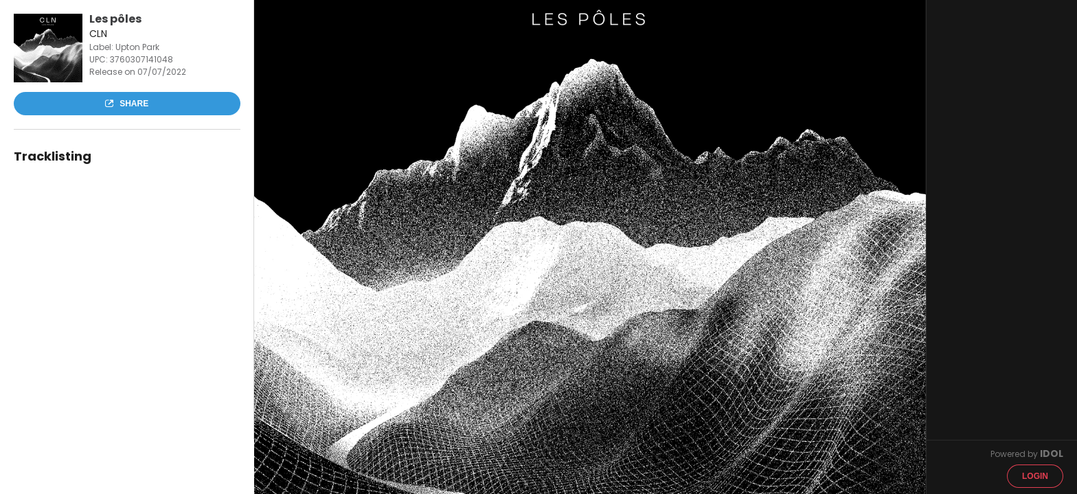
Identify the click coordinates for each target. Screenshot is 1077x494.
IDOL (1051, 453)
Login (1035, 476)
